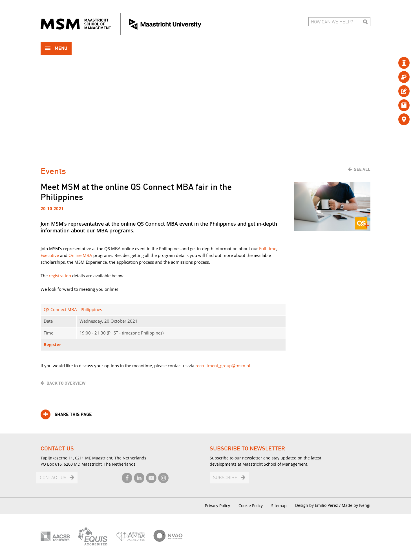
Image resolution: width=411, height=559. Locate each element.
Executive (50, 255)
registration (60, 275)
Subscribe (225, 478)
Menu (56, 49)
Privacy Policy (217, 505)
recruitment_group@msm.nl (222, 365)
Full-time (267, 248)
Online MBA (80, 255)
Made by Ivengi (356, 505)
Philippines (91, 309)
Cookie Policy (250, 505)
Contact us (53, 478)
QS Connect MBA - (62, 309)
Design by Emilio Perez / (318, 505)
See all (362, 169)
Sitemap (279, 505)
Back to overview (66, 383)
